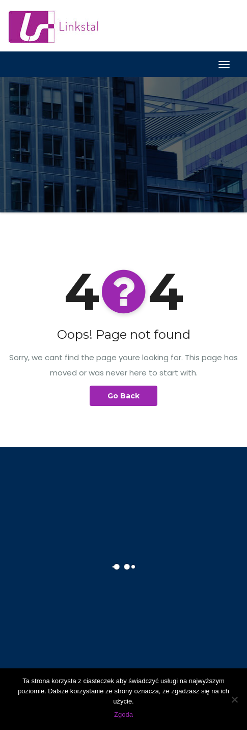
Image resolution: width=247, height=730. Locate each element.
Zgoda (123, 714)
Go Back (123, 395)
